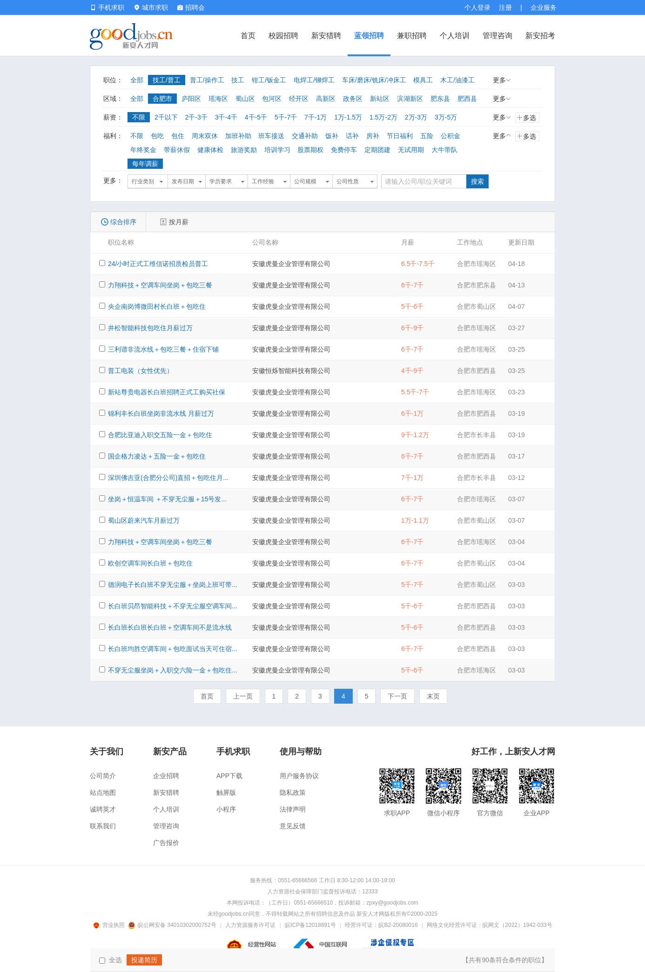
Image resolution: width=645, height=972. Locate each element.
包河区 (272, 98)
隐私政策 (293, 792)
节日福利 (400, 136)
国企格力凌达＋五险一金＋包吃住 (157, 456)
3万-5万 (446, 117)
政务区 (353, 98)
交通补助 (305, 136)
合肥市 (162, 98)
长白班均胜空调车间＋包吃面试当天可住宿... (172, 648)
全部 (136, 80)
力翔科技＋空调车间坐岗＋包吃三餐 (160, 285)
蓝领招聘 (369, 36)
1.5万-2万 (383, 117)
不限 (138, 117)
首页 (248, 36)
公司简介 (103, 775)
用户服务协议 (299, 775)
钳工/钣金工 (269, 80)
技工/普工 (167, 80)
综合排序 (123, 222)
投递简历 (144, 960)
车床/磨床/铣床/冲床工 (374, 80)
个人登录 (477, 7)
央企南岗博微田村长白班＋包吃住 (157, 306)
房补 (372, 136)
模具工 (423, 80)
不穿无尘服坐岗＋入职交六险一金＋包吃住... (172, 670)
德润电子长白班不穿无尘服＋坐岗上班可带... (172, 584)
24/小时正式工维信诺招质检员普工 (158, 263)
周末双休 (205, 136)
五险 (426, 136)
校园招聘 (283, 36)
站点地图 (103, 792)
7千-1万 (315, 117)
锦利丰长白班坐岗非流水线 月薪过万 (161, 413)
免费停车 (344, 149)
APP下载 (229, 775)
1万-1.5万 (348, 117)
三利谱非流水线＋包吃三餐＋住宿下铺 (163, 349)
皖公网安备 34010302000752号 (173, 925)
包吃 (157, 136)
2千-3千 (196, 117)
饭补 (331, 136)
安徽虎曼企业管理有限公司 (291, 263)
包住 (177, 136)
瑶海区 (218, 98)
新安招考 (540, 36)
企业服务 (544, 7)
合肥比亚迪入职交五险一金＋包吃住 (160, 435)
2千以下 (166, 117)
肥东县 (440, 98)
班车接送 (271, 136)
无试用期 (411, 149)
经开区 (299, 98)
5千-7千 (286, 117)
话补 (352, 136)
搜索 (477, 181)
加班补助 (238, 136)
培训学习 (277, 149)
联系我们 (103, 826)
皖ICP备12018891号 (310, 925)
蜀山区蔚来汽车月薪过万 (144, 520)
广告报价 (166, 842)
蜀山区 (245, 98)
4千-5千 (256, 117)
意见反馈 (293, 826)
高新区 (326, 98)
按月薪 (178, 222)
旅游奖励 (244, 149)
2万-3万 (416, 117)
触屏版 (226, 792)
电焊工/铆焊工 (314, 80)
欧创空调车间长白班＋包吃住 (150, 563)
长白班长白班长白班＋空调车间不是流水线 (170, 627)
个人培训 (455, 36)
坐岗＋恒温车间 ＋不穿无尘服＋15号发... (167, 499)
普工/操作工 (207, 80)
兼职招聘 (412, 36)
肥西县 (467, 98)
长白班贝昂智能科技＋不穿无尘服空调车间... (172, 606)
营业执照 (110, 925)
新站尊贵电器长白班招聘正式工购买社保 (166, 392)
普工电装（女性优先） (140, 370)
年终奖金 (143, 149)
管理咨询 (497, 36)
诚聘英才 (103, 809)
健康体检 (210, 149)
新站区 (380, 98)
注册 (505, 7)
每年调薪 (145, 163)
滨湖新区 (410, 98)
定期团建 (377, 149)
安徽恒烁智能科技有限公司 (291, 370)
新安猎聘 (326, 36)
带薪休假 (177, 149)
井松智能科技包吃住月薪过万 (150, 328)
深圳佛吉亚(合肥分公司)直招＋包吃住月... (168, 477)
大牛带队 (444, 149)
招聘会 (191, 7)
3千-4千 (226, 117)
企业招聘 (166, 775)
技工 (237, 80)
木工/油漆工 (457, 80)
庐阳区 (191, 98)
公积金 (450, 136)
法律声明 (293, 809)
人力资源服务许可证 (250, 925)
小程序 (226, 809)
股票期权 (310, 149)
